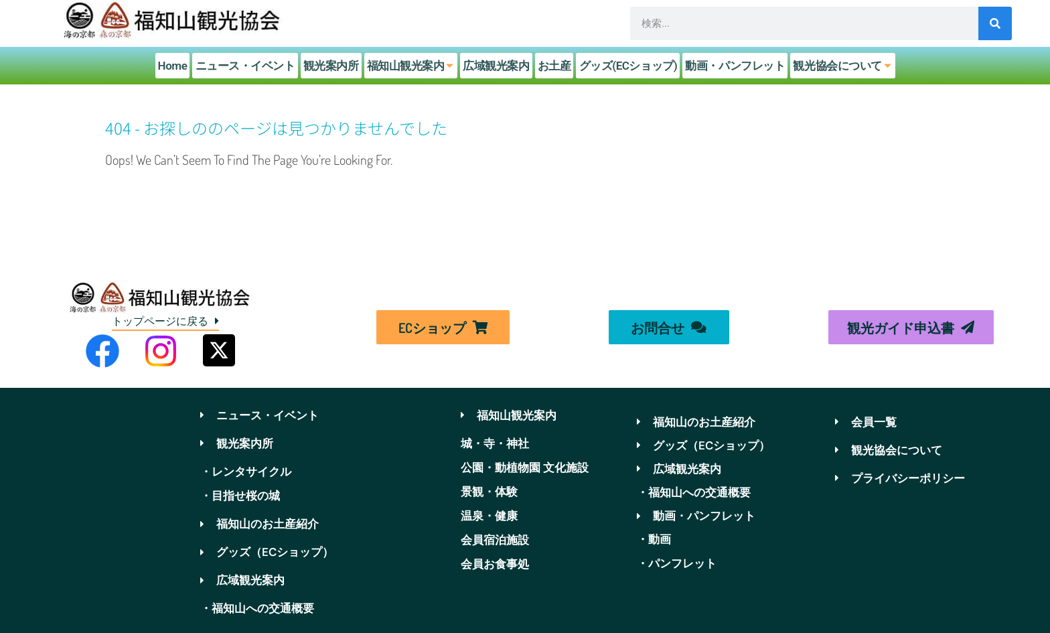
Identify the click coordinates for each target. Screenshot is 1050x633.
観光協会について (842, 65)
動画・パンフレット (734, 65)
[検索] (995, 23)
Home (174, 65)
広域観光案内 (496, 65)
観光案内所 (332, 65)
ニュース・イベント (247, 65)
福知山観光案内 (412, 65)
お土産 (554, 65)
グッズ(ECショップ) (627, 65)
